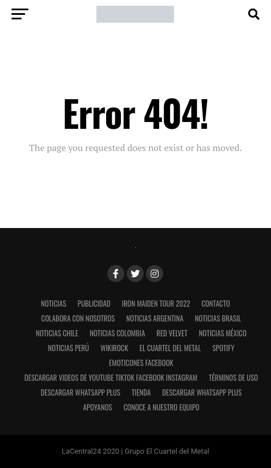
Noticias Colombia (117, 333)
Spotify (223, 348)
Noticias (53, 303)
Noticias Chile (57, 333)
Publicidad (94, 303)
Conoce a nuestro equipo (161, 407)
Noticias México (223, 333)
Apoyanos (97, 407)
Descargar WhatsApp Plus (80, 392)
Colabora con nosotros (78, 318)
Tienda (141, 392)
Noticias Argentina (154, 318)
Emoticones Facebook (141, 362)
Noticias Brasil (218, 318)
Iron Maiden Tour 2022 (156, 303)
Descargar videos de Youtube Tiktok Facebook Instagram (111, 377)
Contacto (215, 303)
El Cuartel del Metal (170, 348)
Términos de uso (233, 377)
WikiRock (114, 348)
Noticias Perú (68, 348)
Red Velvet (171, 333)
